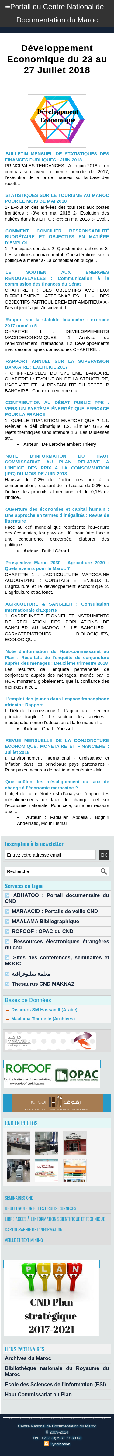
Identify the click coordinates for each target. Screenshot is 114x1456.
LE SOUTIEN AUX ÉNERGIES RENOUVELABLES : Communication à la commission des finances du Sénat (57, 278)
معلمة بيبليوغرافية (31, 974)
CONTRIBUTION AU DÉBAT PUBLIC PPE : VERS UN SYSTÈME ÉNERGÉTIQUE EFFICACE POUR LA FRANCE (57, 408)
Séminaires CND (19, 1197)
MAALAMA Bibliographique (45, 921)
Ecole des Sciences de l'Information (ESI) (55, 1384)
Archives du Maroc (28, 1358)
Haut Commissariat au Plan (38, 1394)
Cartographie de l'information (34, 1229)
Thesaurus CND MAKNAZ (43, 984)
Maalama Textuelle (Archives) (40, 1018)
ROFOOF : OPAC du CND (43, 931)
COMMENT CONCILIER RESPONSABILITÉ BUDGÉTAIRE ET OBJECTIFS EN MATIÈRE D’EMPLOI (57, 236)
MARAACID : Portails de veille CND (55, 911)
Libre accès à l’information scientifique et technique (55, 1218)
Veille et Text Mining (24, 1240)
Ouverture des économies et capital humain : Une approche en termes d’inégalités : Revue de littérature (57, 515)
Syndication (60, 1444)
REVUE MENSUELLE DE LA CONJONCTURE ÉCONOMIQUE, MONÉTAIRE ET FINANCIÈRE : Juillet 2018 (57, 746)
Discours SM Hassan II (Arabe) (41, 1009)
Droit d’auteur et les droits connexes (40, 1208)
